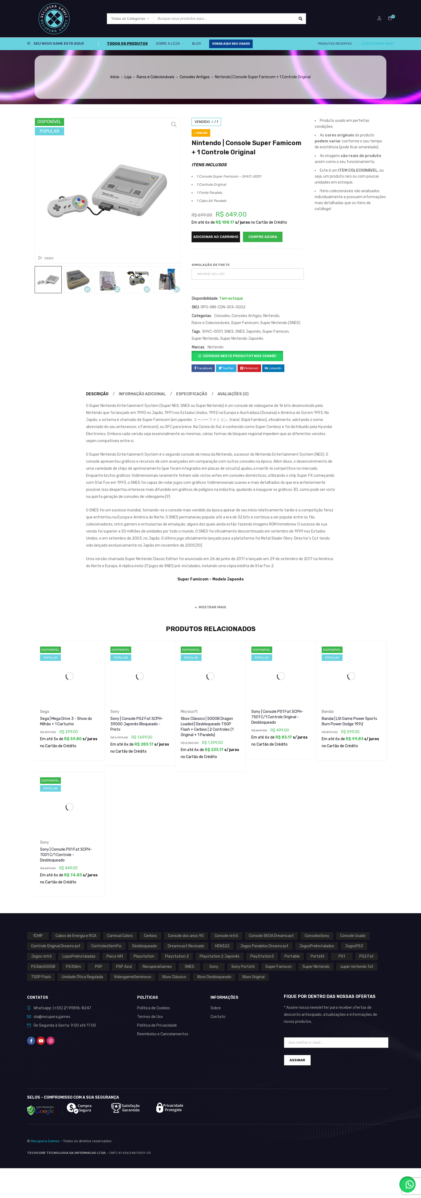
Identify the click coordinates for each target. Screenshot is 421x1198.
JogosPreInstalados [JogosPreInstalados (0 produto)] (316, 946)
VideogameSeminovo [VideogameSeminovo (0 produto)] (132, 977)
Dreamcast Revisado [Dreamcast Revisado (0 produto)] (186, 946)
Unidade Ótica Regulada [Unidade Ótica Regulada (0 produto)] (82, 977)
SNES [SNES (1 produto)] (189, 966)
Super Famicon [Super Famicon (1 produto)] (278, 966)
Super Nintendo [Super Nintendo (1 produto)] (316, 966)
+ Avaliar (201, 133)
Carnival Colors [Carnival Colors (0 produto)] (120, 935)
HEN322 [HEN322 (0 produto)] (222, 946)
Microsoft (189, 711)
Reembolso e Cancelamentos (162, 1034)
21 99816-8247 (77, 1008)
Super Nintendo (205, 338)
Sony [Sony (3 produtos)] (213, 966)
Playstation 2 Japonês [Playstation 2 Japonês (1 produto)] (219, 956)
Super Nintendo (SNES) (280, 323)
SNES (229, 331)
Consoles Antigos (195, 77)
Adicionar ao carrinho (215, 237)
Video (49, 258)
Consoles (222, 316)
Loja (127, 77)
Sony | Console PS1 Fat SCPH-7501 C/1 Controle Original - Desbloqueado (277, 717)
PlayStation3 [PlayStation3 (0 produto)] (262, 956)
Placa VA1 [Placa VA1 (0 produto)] (114, 956)
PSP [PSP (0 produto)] (98, 966)
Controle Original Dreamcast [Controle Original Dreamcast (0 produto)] (55, 946)
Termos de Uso (150, 1016)
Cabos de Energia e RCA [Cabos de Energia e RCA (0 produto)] (75, 935)
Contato (217, 1016)
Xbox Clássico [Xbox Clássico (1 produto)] (174, 977)
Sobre (215, 1008)
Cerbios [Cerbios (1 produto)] (150, 935)
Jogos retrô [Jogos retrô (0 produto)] (41, 956)
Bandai (328, 711)
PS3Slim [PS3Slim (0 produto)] (73, 966)
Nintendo (271, 316)
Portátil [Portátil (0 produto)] (317, 956)
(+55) (58, 1008)
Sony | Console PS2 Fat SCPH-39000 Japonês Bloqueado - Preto (136, 724)
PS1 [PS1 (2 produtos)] (341, 956)
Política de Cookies (153, 1008)
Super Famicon (275, 331)
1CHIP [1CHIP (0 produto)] (38, 935)
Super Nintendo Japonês (241, 338)
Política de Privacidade (157, 1025)
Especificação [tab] (191, 394)
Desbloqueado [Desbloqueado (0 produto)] (144, 946)
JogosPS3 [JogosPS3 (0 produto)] (354, 946)
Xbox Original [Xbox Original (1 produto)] (253, 977)
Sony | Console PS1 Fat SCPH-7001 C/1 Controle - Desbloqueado (66, 855)
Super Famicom (245, 323)
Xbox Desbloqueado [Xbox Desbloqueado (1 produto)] (214, 977)
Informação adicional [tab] (142, 394)
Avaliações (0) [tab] (233, 394)
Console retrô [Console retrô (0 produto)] (226, 935)
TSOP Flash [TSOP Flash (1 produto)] (41, 977)
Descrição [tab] (97, 394)
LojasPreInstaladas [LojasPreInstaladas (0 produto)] (79, 956)
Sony (114, 711)
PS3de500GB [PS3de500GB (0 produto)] (43, 966)
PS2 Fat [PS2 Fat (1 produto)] (366, 956)
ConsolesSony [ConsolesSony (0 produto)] (317, 935)
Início (114, 77)
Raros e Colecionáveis (156, 77)
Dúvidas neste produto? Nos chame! (239, 356)
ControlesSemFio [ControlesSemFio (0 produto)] (106, 946)
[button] (174, 124)
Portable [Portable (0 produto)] (292, 956)
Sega (44, 711)
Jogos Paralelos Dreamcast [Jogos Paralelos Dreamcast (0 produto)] (264, 946)
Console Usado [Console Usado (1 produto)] (353, 935)
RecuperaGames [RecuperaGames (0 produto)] (157, 966)
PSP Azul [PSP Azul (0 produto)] (124, 966)
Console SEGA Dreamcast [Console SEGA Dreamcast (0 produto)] (271, 935)
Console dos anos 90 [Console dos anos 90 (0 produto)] (186, 935)
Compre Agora (262, 237)
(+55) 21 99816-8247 (377, 43)
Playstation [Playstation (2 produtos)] (144, 956)
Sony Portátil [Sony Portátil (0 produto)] (243, 966)
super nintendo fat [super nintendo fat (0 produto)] (356, 966)
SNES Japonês (248, 331)
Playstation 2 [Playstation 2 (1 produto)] (177, 956)
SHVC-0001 (212, 331)
